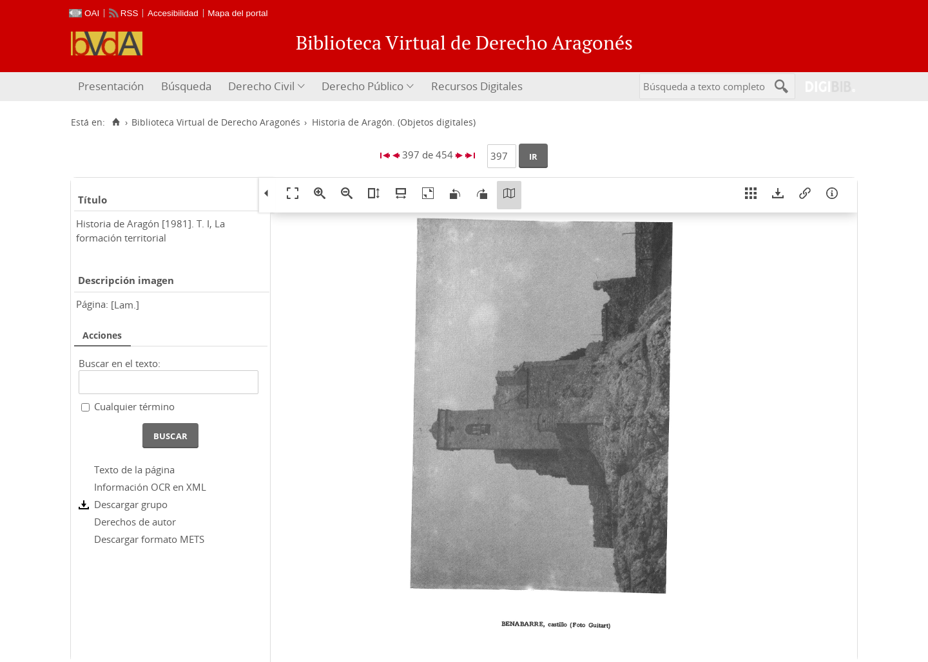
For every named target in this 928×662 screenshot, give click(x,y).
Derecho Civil (261, 86)
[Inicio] (115, 122)
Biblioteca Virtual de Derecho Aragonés (215, 122)
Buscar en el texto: (119, 363)
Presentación (111, 86)
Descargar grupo (131, 504)
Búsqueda (186, 86)
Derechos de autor (135, 521)
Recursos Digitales (477, 86)
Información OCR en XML (150, 486)
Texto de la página (134, 469)
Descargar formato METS (149, 539)
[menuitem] (112, 86)
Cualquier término (134, 406)
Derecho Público (362, 86)
